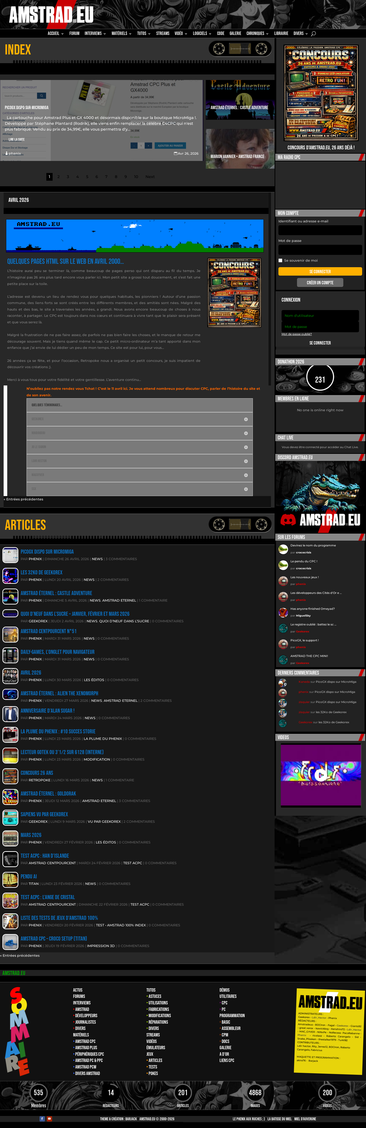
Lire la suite (17, 139)
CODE (220, 34)
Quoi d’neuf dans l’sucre (124, 621)
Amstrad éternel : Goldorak (48, 793)
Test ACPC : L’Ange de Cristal (48, 897)
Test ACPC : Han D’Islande (45, 855)
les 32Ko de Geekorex (41, 572)
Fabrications (159, 1009)
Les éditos (94, 680)
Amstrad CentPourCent (52, 863)
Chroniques (255, 34)
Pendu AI (29, 876)
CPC (225, 1003)
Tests (153, 1067)
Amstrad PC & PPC (89, 1060)
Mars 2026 (31, 835)
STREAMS (162, 34)
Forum (74, 34)
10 (136, 176)
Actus (77, 990)
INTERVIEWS (93, 34)
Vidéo (179, 34)
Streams (153, 1035)
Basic (226, 1022)
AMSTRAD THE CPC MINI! (309, 656)
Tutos (150, 990)
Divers (299, 34)
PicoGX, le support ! (304, 640)
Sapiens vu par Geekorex (44, 814)
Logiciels (200, 34)
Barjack (131, 1119)
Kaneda (304, 681)
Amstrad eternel (119, 600)
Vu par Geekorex (104, 821)
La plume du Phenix (103, 739)
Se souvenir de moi (298, 260)
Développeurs (86, 1016)
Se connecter (320, 343)
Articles (155, 1060)
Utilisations (158, 1003)
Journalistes (85, 1022)
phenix (15, 153)
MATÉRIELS (119, 34)
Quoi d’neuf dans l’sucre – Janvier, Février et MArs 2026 (75, 613)
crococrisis (303, 552)
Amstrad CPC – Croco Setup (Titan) (54, 938)
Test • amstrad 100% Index (121, 925)
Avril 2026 (18, 200)
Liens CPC (227, 1060)
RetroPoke (39, 780)
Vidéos (151, 1041)
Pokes (153, 1073)
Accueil (53, 34)
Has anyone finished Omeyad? (312, 608)
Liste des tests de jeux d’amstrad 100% (59, 918)
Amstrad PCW (85, 1067)
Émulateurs (155, 1048)
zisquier (304, 702)
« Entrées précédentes (23, 499)
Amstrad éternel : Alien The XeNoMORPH (59, 693)
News (97, 559)
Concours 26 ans (37, 773)
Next (150, 176)
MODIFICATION (97, 759)
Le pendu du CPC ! (303, 561)
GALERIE (235, 34)
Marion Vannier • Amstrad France (237, 156)
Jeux (149, 1054)
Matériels (81, 1035)
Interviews (81, 1003)
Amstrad (82, 1009)
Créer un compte (320, 283)
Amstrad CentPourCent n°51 (49, 631)
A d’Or (224, 1054)
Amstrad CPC (85, 1041)
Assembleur (231, 1028)
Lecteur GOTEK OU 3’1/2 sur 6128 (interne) (62, 752)
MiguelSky (303, 615)
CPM (225, 1035)
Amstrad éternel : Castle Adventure (239, 108)
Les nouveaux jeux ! (304, 577)
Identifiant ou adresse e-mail (303, 221)
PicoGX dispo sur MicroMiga (26, 108)
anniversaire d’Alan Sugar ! (48, 710)
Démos (224, 990)
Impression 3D (101, 946)
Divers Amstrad (87, 1073)
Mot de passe (290, 241)
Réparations (158, 1022)
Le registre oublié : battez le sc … (313, 624)
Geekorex (38, 621)
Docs (225, 1041)
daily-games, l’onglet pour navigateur (58, 652)
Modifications (160, 1016)
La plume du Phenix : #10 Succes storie (58, 731)
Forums (79, 996)
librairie (281, 34)
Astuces (155, 996)
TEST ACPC (132, 863)
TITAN (34, 884)
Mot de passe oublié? (297, 334)
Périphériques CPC (89, 1054)
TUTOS (141, 34)
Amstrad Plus (86, 1048)
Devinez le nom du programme (313, 545)
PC (224, 1009)
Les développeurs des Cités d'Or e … (316, 593)
